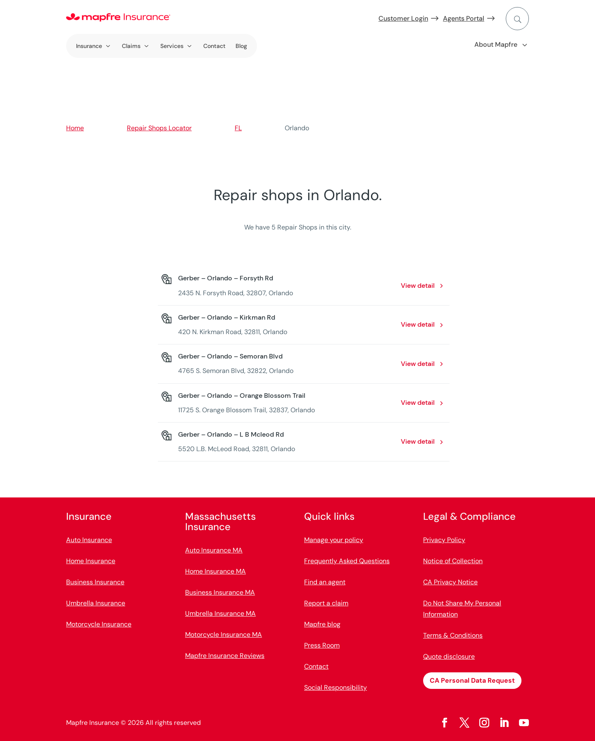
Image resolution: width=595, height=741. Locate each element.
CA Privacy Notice (450, 582)
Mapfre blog (322, 624)
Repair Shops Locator (159, 128)
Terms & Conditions (453, 635)
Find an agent (324, 582)
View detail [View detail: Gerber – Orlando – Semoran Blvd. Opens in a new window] (418, 363)
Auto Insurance (89, 539)
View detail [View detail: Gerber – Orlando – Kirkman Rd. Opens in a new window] (418, 324)
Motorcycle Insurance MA (223, 634)
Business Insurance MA (220, 592)
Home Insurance (90, 561)
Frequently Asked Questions (347, 561)
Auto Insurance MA (214, 550)
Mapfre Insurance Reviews (224, 655)
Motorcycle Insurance (98, 624)
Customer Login (403, 18)
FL (238, 128)
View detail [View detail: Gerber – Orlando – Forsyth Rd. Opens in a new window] (418, 285)
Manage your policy (333, 539)
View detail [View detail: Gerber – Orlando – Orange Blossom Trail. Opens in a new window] (418, 402)
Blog (241, 46)
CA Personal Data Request (472, 680)
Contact (214, 46)
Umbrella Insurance (95, 603)
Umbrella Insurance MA (220, 613)
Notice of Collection (453, 561)
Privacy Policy (444, 539)
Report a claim (326, 603)
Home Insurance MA (215, 571)
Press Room (322, 645)
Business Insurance (95, 582)
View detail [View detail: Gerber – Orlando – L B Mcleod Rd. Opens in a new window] (418, 441)
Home (75, 128)
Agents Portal (463, 18)
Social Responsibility (335, 687)
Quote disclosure (449, 656)
